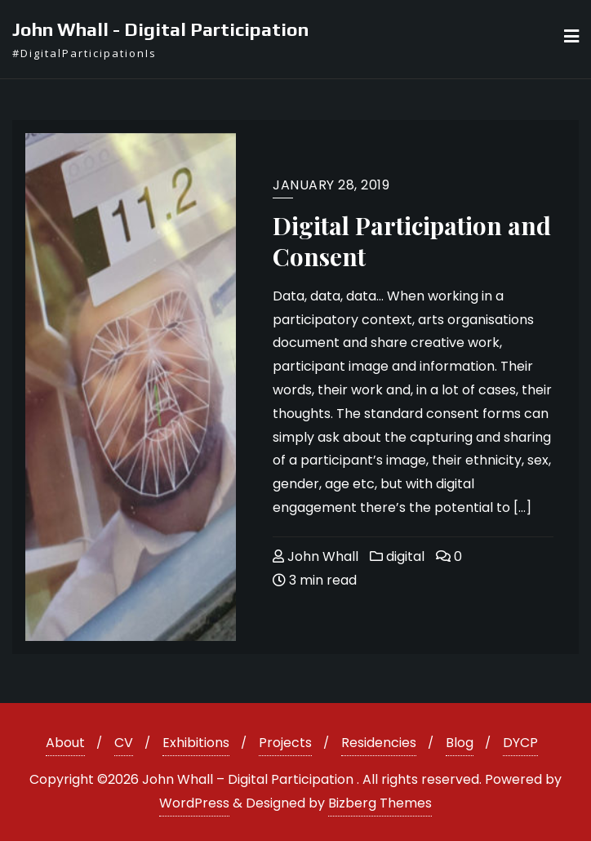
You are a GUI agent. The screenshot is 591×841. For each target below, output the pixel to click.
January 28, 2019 (331, 185)
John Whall (315, 556)
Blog (459, 742)
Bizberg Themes (380, 803)
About (65, 742)
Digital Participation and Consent (412, 241)
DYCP (520, 742)
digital (397, 556)
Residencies (378, 742)
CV (123, 742)
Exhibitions (195, 742)
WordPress (194, 803)
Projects (285, 742)
